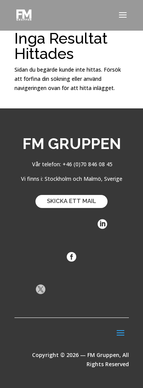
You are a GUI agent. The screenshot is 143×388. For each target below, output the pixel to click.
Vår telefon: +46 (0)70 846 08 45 (71, 164)
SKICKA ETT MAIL (71, 201)
